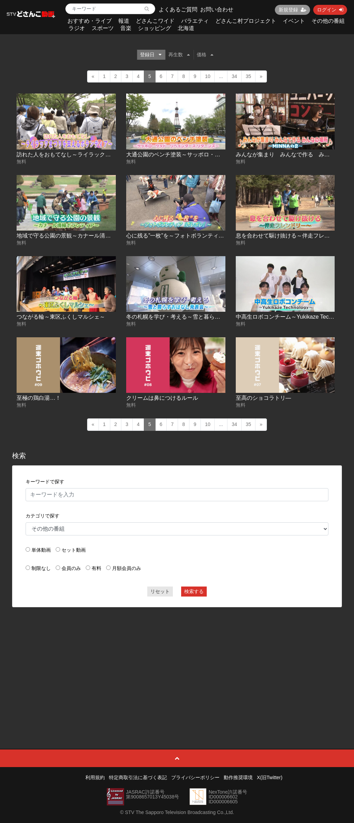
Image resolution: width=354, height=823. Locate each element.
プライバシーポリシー (195, 777)
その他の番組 (328, 21)
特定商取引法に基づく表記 (138, 777)
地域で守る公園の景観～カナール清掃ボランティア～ (83, 236)
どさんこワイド (155, 21)
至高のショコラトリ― (263, 398)
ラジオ (76, 28)
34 (234, 76)
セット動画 (74, 550)
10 (208, 76)
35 (248, 76)
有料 (96, 568)
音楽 (125, 28)
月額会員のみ (126, 568)
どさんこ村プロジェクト (245, 21)
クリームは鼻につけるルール (162, 398)
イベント (294, 21)
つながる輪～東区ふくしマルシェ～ (61, 317)
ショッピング (154, 28)
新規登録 (292, 9)
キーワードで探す (45, 481)
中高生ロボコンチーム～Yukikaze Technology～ (295, 317)
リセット (160, 591)
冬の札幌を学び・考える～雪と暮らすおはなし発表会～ (195, 317)
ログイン (330, 9)
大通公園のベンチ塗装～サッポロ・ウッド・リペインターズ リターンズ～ (220, 154)
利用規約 (95, 777)
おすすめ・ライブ (89, 21)
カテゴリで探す (42, 516)
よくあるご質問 (178, 9)
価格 (205, 54)
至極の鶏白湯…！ (39, 398)
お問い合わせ (216, 9)
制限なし (41, 568)
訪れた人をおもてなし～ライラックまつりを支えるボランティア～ (100, 154)
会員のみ (71, 568)
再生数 (179, 54)
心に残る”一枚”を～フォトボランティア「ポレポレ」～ (194, 236)
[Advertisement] (177, 662)
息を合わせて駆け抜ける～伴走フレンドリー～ (294, 236)
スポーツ (103, 28)
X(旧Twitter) (269, 777)
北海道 (186, 28)
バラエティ (195, 21)
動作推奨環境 (238, 777)
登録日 (150, 54)
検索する (194, 591)
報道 (123, 21)
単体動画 (41, 550)
